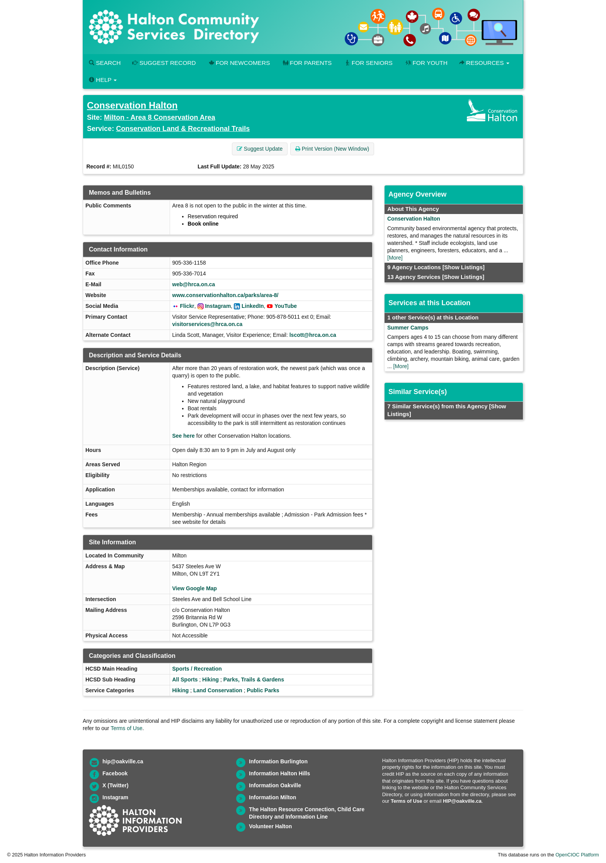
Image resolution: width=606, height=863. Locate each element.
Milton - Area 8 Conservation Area (159, 117)
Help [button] (103, 79)
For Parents (306, 62)
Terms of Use (126, 728)
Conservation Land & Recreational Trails (183, 129)
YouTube (285, 306)
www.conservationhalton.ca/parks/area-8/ (225, 295)
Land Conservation (217, 690)
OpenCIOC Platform (577, 855)
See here (183, 436)
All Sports (185, 679)
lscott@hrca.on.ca (312, 335)
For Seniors (368, 62)
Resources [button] (484, 62)
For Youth (426, 62)
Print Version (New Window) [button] (332, 149)
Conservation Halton (132, 105)
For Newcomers (239, 62)
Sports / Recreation (197, 669)
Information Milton (272, 797)
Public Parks (263, 690)
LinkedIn (253, 306)
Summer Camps (408, 327)
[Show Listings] (464, 267)
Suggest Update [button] (260, 149)
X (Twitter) (115, 785)
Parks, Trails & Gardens (253, 679)
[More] (395, 258)
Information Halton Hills (279, 773)
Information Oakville (275, 785)
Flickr (187, 306)
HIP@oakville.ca (462, 801)
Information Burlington (278, 761)
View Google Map (194, 588)
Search (105, 62)
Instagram (218, 306)
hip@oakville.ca (122, 761)
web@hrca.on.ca (193, 284)
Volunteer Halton (270, 826)
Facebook (115, 773)
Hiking (210, 679)
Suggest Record (164, 62)
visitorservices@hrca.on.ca (207, 324)
